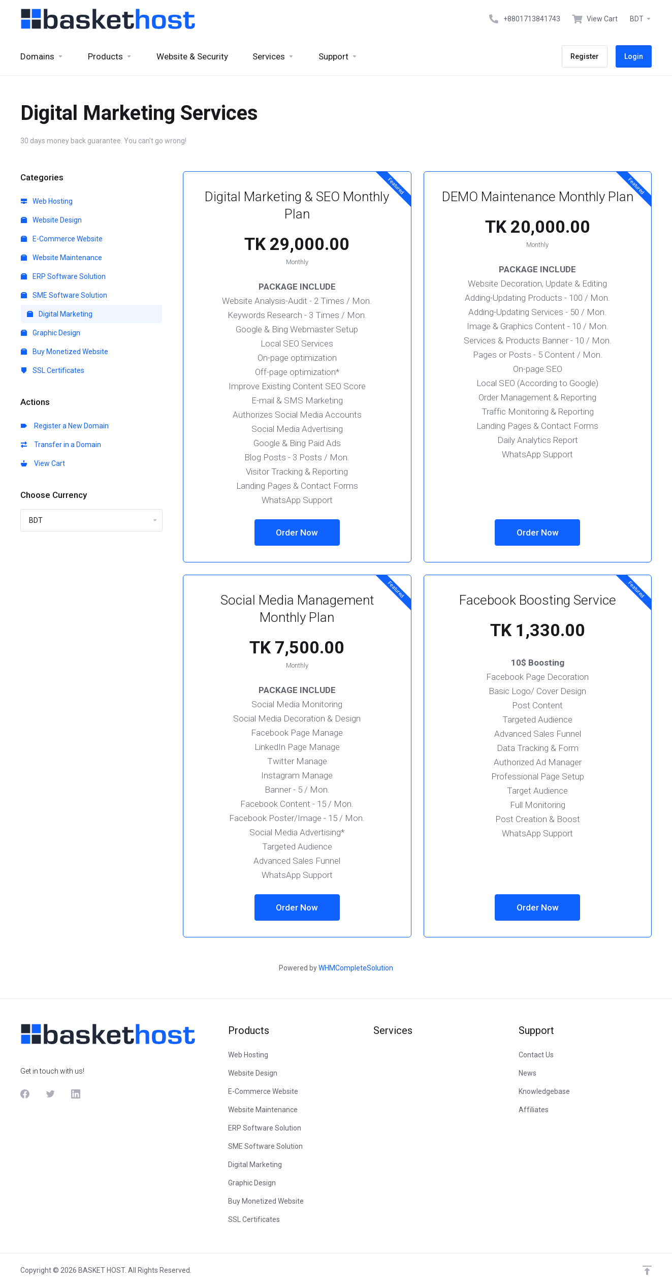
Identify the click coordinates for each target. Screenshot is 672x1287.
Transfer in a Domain (61, 445)
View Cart (43, 463)
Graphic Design (50, 333)
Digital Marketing (59, 314)
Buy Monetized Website (64, 352)
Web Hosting (47, 201)
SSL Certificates (52, 370)
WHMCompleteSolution (355, 968)
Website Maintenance (61, 258)
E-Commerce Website (62, 239)
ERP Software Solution (63, 276)
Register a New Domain (65, 426)
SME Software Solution (64, 295)
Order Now (297, 532)
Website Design (51, 220)
